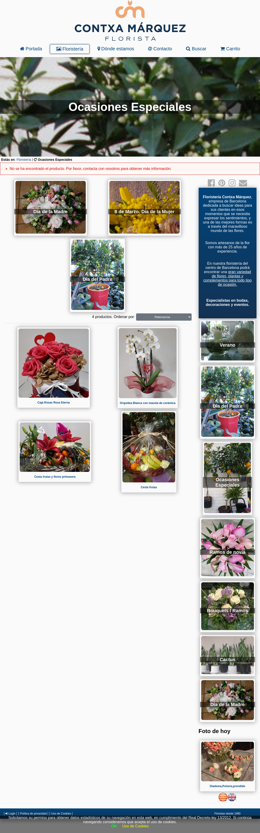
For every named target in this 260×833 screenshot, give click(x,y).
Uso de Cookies (61, 813)
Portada (31, 48)
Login (10, 813)
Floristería (69, 48)
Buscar (196, 48)
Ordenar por (124, 317)
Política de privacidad (33, 813)
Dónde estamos (115, 48)
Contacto (160, 48)
